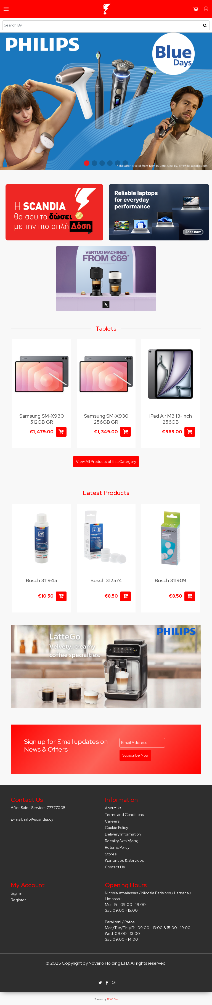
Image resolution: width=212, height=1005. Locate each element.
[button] (86, 163)
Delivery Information (123, 834)
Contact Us (115, 867)
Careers (112, 821)
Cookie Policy (116, 827)
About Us (113, 807)
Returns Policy (117, 847)
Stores (110, 854)
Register (18, 899)
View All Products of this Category (106, 461)
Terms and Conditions (124, 814)
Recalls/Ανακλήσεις (121, 840)
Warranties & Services (124, 860)
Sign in (16, 893)
